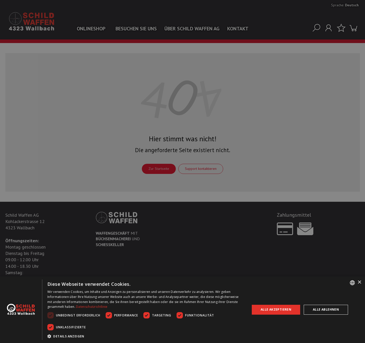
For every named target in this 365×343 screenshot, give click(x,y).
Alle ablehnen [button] (326, 309)
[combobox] (352, 282)
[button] (145, 336)
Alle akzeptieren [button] (276, 309)
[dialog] (182, 309)
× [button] (359, 282)
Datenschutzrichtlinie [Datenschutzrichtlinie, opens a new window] (91, 307)
